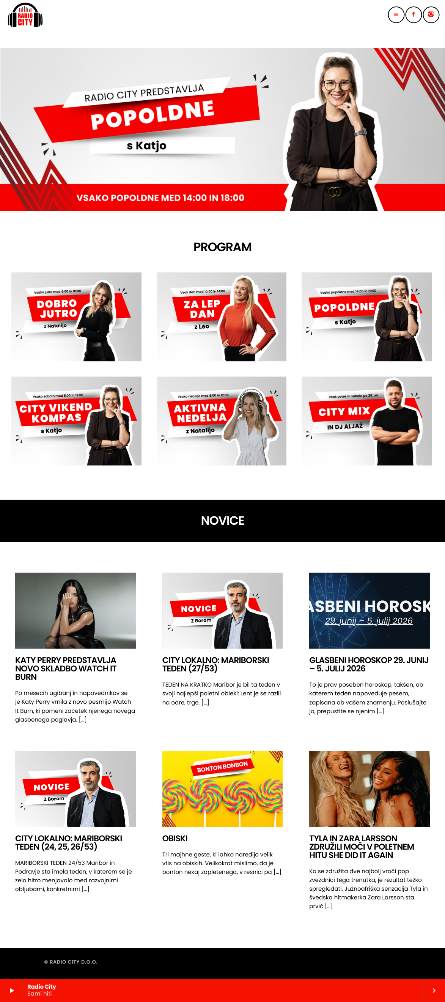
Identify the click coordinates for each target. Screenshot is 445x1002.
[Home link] (25, 15)
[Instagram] (431, 14)
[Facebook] (413, 14)
